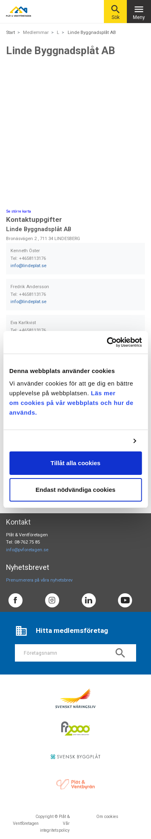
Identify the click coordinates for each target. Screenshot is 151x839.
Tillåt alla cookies (76, 463)
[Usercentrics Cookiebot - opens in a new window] (107, 342)
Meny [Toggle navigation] (139, 12)
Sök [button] (115, 12)
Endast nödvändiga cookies (75, 489)
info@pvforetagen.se (27, 549)
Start (10, 32)
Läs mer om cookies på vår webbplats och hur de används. (71, 403)
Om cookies (107, 816)
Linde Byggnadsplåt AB (92, 32)
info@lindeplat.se (28, 265)
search (120, 653)
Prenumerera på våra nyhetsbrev (39, 580)
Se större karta (18, 211)
